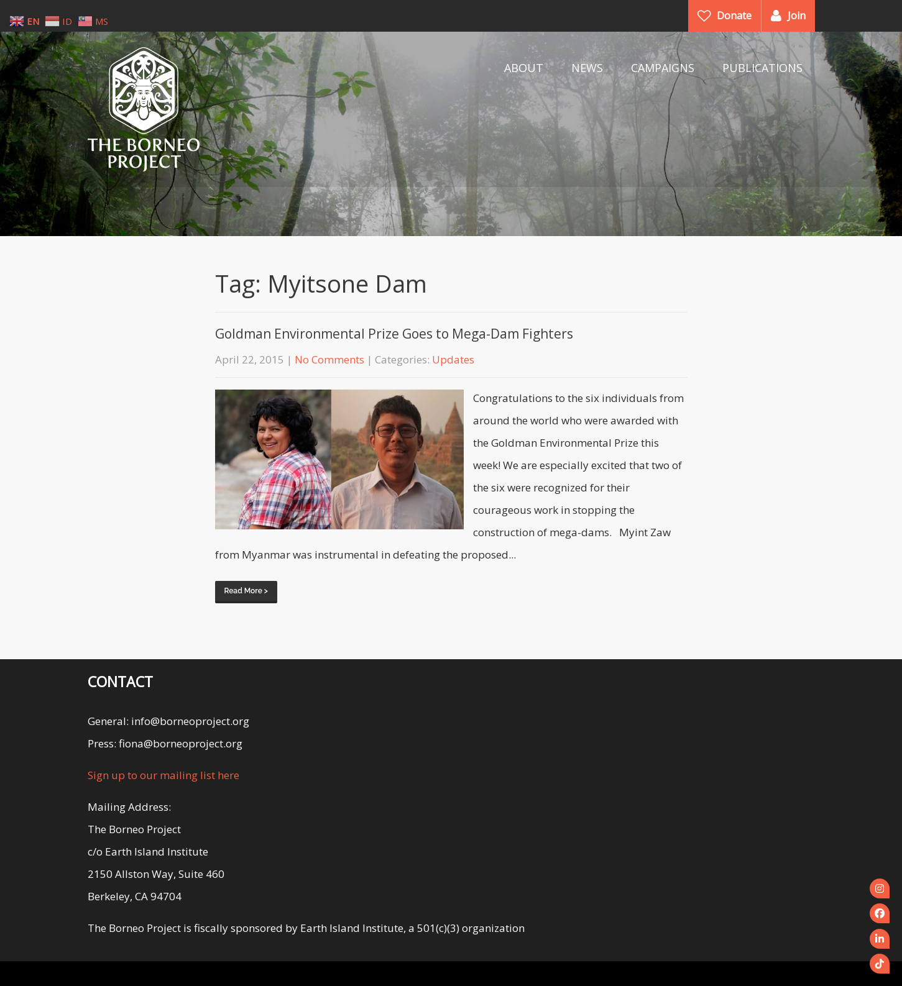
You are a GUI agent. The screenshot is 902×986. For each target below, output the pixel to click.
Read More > (246, 591)
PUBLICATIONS (762, 67)
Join (797, 15)
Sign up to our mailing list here (163, 775)
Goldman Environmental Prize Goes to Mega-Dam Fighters (394, 333)
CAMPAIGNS (662, 67)
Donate (734, 15)
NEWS (587, 67)
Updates (453, 359)
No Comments (329, 359)
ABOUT (523, 67)
